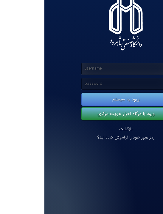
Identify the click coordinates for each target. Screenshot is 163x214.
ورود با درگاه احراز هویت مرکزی (81, 113)
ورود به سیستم (81, 99)
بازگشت (81, 129)
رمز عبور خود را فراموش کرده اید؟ (81, 137)
